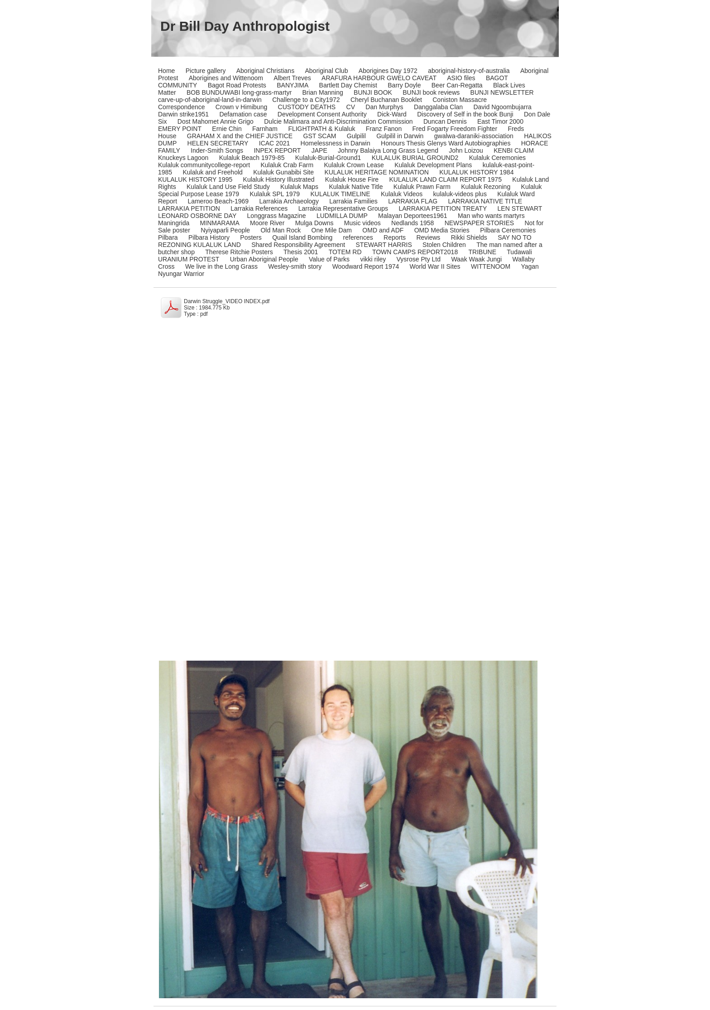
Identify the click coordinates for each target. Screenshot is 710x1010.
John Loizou (466, 150)
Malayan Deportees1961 (412, 215)
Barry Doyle (404, 85)
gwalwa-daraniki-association (473, 136)
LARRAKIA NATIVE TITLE (485, 201)
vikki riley (373, 259)
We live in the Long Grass (221, 266)
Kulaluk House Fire (352, 179)
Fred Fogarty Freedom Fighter (455, 128)
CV (350, 107)
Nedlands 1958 (412, 223)
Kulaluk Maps (299, 186)
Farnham (265, 128)
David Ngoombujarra (502, 107)
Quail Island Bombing (302, 237)
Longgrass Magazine (276, 215)
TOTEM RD (345, 252)
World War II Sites (435, 266)
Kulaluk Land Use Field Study (228, 186)
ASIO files (461, 78)
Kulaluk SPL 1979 (274, 194)
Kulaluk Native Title (356, 186)
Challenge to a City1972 (306, 99)
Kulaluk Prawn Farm (422, 186)
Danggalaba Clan (438, 107)
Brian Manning (322, 92)
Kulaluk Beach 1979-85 (252, 157)
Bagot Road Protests (237, 85)
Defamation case (243, 114)
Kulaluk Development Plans (433, 165)
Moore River (267, 223)
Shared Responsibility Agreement (298, 244)
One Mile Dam (332, 230)
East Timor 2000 (500, 121)
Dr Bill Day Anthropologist (245, 26)
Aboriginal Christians (265, 70)
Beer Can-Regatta (457, 85)
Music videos (362, 223)
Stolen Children (444, 244)
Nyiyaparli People (225, 230)
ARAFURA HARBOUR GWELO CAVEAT (379, 78)
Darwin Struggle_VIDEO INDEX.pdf (226, 301)
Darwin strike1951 (183, 114)
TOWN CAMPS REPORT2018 (415, 252)
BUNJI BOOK (373, 92)
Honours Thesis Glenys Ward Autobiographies (445, 143)
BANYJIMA (292, 85)
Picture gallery (206, 70)
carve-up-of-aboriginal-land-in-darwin (210, 99)
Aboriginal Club (326, 70)
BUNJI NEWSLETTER (502, 92)
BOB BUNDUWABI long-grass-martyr (239, 92)
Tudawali (519, 252)
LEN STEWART (520, 208)
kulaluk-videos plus (460, 194)
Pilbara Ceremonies (508, 230)
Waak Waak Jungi (476, 259)
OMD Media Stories (442, 230)
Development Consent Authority (322, 114)
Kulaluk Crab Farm (286, 165)
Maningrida (173, 223)
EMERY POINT (179, 128)
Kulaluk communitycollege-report (204, 165)
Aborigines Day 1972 (388, 70)
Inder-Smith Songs (217, 150)
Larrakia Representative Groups (343, 208)
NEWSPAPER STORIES (479, 223)
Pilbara (168, 237)
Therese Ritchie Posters (239, 252)
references (358, 237)
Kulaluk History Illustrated (279, 179)
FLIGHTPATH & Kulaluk (321, 128)
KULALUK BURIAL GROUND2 (415, 157)
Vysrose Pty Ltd (419, 259)
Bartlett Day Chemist (348, 85)
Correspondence (181, 107)
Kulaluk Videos (401, 194)
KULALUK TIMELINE (340, 194)
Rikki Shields (469, 237)
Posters (250, 237)
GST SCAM (319, 136)
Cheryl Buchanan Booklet (386, 99)
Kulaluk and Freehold (213, 172)
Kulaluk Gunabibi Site (283, 172)
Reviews (428, 237)
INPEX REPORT (277, 150)
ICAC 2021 (274, 143)
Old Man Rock (280, 230)
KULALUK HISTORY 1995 (195, 179)
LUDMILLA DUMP (342, 215)
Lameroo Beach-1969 (218, 201)
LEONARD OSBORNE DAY (197, 215)
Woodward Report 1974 (365, 266)
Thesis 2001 (300, 252)
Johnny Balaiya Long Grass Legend (388, 150)
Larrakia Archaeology (289, 201)
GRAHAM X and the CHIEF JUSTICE (240, 136)
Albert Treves (292, 78)
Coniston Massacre (459, 99)
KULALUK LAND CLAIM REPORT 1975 (445, 179)
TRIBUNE (482, 252)
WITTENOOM (490, 266)
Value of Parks (329, 259)
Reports (395, 237)
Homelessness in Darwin (335, 143)
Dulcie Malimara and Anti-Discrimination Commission (338, 121)
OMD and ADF (382, 230)
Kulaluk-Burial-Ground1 (328, 157)
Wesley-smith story (294, 266)
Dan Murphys (384, 107)
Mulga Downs (314, 223)
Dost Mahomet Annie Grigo (216, 121)
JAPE (319, 150)
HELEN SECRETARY (218, 143)
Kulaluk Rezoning (485, 186)
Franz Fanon (384, 128)
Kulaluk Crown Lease (354, 165)
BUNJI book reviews (431, 92)
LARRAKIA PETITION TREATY (442, 208)
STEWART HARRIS (384, 244)
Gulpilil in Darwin (399, 136)
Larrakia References (259, 208)
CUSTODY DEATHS (307, 107)
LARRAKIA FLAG (412, 201)
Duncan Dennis (445, 121)
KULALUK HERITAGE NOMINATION (376, 172)
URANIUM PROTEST (188, 259)
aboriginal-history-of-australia (469, 70)
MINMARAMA (220, 223)
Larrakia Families (353, 201)
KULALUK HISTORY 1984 (476, 172)
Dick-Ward (392, 114)
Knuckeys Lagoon (183, 157)
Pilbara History (209, 237)
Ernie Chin (226, 128)
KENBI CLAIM (514, 150)
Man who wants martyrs (491, 215)
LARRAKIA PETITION (189, 208)
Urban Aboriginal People (264, 259)
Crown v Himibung (241, 107)
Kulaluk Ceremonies (497, 157)
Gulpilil (356, 136)
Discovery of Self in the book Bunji (465, 114)
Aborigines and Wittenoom (226, 78)
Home (166, 70)
